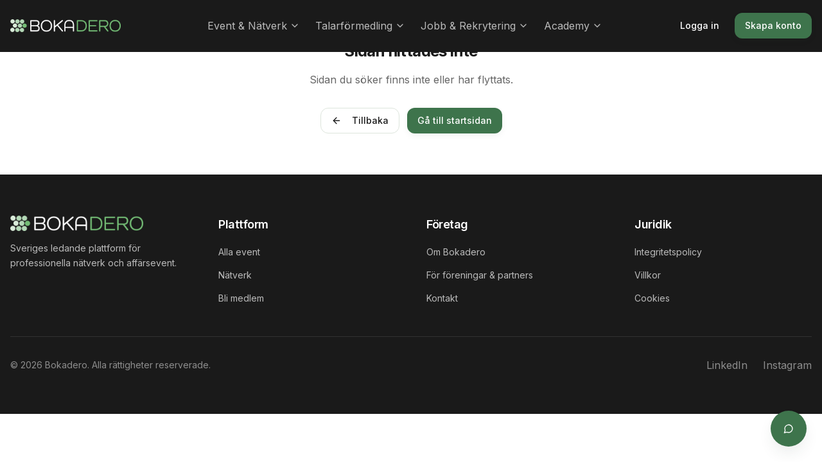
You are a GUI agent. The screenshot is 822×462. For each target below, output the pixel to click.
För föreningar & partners (479, 275)
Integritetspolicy (668, 251)
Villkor (647, 275)
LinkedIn (727, 365)
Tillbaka (360, 120)
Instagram (787, 365)
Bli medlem (241, 298)
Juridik (653, 224)
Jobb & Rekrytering (475, 25)
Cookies (652, 298)
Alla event (239, 251)
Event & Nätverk (253, 25)
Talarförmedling (360, 25)
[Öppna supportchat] (789, 429)
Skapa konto (773, 25)
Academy (573, 25)
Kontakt (442, 298)
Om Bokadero (455, 251)
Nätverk (235, 275)
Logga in (699, 25)
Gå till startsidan (454, 120)
